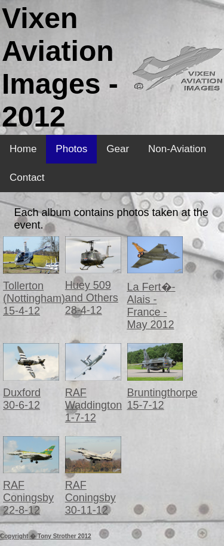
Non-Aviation (177, 149)
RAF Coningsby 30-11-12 (90, 497)
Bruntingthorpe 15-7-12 (162, 399)
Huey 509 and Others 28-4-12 (91, 297)
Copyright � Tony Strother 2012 (45, 536)
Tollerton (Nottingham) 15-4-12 (34, 298)
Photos (71, 149)
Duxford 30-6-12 (22, 399)
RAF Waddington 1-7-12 (93, 405)
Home (23, 149)
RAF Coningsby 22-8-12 (28, 497)
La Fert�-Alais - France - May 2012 (151, 306)
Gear (117, 149)
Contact (27, 177)
